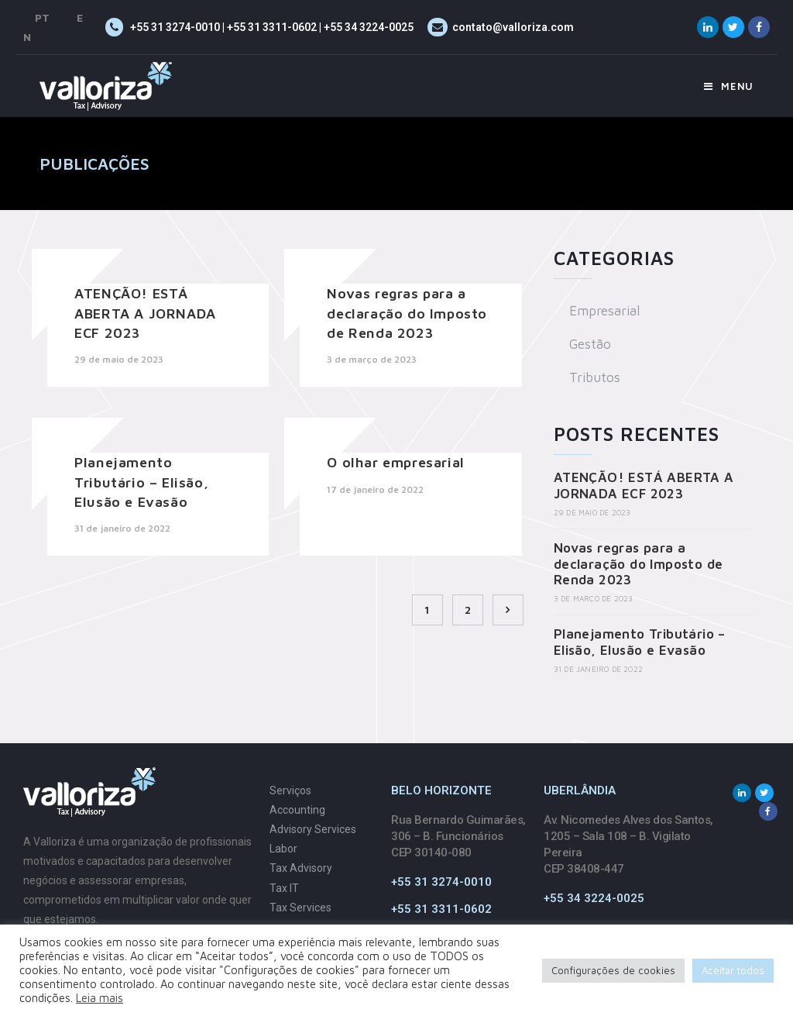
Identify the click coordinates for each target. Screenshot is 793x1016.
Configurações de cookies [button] (613, 970)
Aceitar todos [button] (733, 970)
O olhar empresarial (395, 462)
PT (42, 17)
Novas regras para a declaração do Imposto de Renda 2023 (407, 312)
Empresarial (604, 311)
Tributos (594, 377)
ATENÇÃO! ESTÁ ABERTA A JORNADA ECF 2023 (145, 312)
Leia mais (99, 997)
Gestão (590, 344)
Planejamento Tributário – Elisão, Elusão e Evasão (141, 481)
